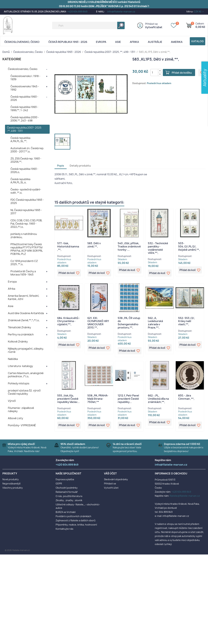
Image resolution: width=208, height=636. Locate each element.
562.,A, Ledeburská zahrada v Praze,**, (155, 322)
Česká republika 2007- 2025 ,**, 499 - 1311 (24, 129)
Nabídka (13, 359)
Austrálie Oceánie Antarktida (26, 313)
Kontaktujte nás (64, 528)
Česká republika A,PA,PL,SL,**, (20, 139)
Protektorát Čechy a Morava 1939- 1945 (23, 273)
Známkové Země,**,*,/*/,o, (24, 320)
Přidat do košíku (182, 72)
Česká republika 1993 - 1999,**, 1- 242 (24, 108)
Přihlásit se (151, 24)
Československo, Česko (22, 42)
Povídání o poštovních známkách (73, 516)
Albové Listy (15, 418)
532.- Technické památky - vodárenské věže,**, (158, 248)
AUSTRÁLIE (155, 42)
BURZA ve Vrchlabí (65, 512)
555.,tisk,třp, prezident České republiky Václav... (68, 399)
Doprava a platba (65, 479)
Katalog (197, 41)
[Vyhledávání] (88, 25)
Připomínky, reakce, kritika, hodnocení (76, 524)
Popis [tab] (60, 165)
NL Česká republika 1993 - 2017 (26, 211)
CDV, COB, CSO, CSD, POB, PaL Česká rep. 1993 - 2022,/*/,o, (26, 224)
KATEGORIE (11, 59)
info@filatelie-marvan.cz (121, 11)
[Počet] (154, 72)
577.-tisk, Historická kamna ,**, (68, 246)
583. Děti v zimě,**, (94, 244)
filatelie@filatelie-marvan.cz (185, 495)
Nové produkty (10, 479)
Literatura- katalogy (20, 366)
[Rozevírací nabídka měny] (199, 11)
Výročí (12, 401)
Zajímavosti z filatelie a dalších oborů (75, 520)
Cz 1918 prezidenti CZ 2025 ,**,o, (24, 262)
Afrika (134, 42)
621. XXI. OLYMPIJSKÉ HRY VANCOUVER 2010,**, (98, 322)
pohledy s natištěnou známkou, (23, 235)
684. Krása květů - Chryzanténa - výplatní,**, (68, 321)
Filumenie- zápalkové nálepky (21, 409)
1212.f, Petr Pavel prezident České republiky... (128, 399)
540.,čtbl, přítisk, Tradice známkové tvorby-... (129, 246)
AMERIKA (177, 42)
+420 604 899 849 (77, 11)
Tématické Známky (19, 327)
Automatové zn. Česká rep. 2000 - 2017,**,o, (27, 149)
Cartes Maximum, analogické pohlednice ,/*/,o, (26, 374)
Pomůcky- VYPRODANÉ (22, 425)
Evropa (101, 42)
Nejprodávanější (11, 483)
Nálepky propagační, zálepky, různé (26, 350)
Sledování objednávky (116, 479)
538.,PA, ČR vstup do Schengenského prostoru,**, (129, 322)
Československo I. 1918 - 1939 (25, 77)
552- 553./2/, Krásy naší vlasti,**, (186, 321)
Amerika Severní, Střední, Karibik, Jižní (23, 297)
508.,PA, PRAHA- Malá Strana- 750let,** (97, 399)
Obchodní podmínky (67, 487)
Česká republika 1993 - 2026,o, (24, 170)
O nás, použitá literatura (69, 496)
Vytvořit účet (153, 27)
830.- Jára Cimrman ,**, (186, 397)
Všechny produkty (12, 487)
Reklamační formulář (67, 491)
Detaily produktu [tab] (80, 165)
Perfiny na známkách (21, 334)
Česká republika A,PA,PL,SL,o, (20, 180)
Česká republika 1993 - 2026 (67, 42)
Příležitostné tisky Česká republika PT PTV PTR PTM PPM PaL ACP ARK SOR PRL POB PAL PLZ (26, 249)
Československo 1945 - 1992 (24, 88)
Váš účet (110, 473)
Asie (118, 42)
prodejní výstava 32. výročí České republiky (24, 392)
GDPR (59, 483)
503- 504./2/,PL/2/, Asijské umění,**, (189, 246)
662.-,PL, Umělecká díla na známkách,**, (158, 399)
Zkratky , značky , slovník (69, 500)
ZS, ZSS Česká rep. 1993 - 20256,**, (25, 160)
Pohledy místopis (18, 383)
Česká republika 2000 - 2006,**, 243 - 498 (24, 119)
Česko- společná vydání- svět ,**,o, (25, 191)
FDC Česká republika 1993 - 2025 (27, 201)
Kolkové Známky (18, 341)
